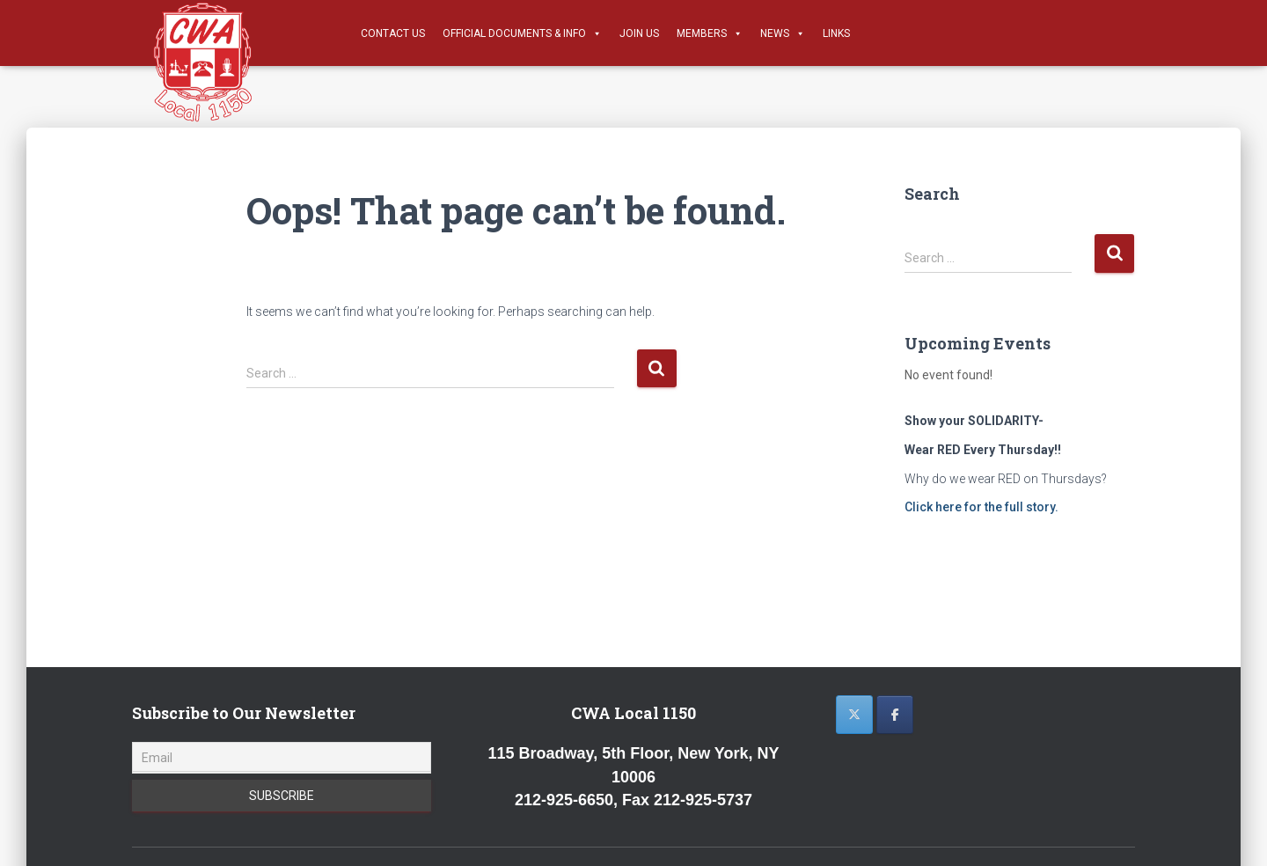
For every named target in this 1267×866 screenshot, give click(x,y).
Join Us (639, 33)
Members (710, 33)
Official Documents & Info (522, 33)
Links (836, 33)
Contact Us (393, 33)
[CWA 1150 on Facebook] (894, 714)
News (782, 33)
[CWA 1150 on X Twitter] (854, 714)
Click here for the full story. (981, 507)
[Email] (281, 758)
